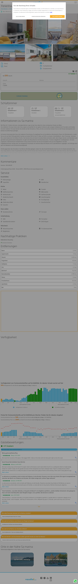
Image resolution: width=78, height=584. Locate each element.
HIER (51, 12)
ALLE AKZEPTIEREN (57, 16)
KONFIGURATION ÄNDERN (38, 16)
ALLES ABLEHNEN (20, 16)
